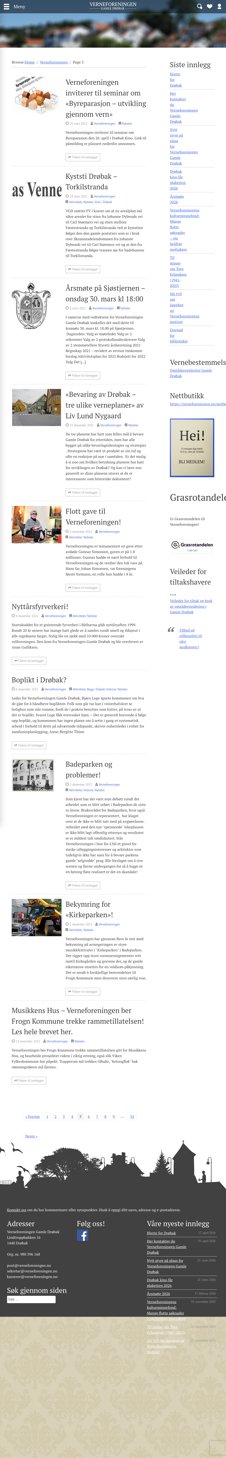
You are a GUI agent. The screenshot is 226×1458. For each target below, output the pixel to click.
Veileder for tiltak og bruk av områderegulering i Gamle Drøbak (191, 606)
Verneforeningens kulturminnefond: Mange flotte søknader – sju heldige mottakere (185, 230)
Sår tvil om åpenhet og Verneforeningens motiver (184, 307)
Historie (111, 689)
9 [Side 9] (114, 1116)
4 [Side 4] (72, 1116)
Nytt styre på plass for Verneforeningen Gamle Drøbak (184, 146)
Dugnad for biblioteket (179, 335)
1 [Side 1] (47, 1116)
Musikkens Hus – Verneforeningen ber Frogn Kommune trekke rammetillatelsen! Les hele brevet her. (78, 1021)
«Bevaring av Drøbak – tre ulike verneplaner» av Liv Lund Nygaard (105, 404)
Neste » (31, 1136)
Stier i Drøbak (103, 202)
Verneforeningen (104, 124)
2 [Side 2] (56, 1116)
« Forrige (32, 1116)
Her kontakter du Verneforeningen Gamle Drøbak (184, 107)
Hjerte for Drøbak (176, 79)
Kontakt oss (16, 1209)
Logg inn (219, 6)
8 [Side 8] (105, 1116)
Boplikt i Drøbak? (39, 680)
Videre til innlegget (83, 157)
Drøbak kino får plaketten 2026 (178, 180)
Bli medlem (209, 6)
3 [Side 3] (64, 1116)
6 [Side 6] (89, 1116)
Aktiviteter (75, 202)
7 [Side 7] (97, 1116)
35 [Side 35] (132, 1116)
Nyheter (127, 124)
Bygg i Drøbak (96, 689)
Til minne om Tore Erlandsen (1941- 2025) (178, 271)
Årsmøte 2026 (177, 199)
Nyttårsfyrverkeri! (40, 606)
